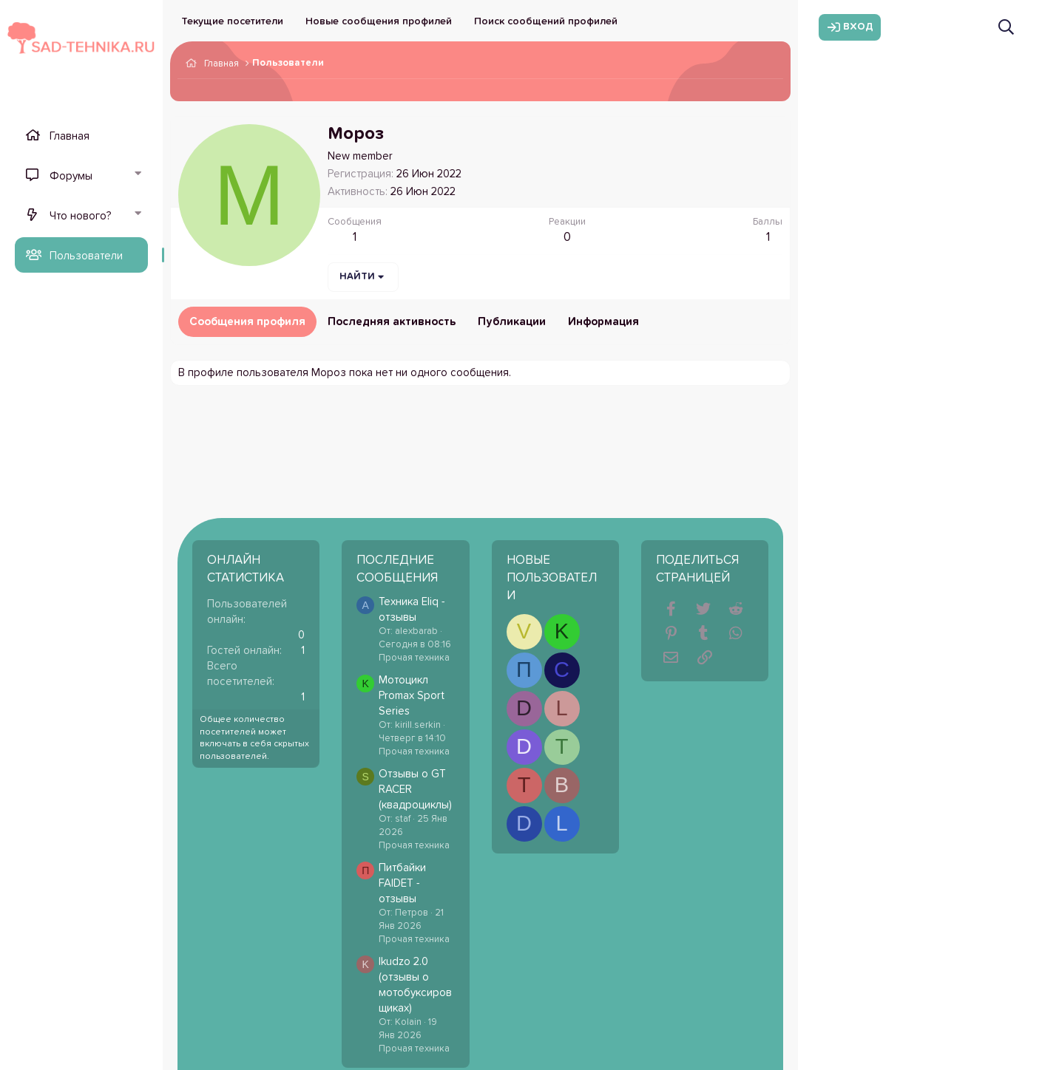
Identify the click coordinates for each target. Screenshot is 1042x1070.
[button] (137, 175)
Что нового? (80, 216)
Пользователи (86, 256)
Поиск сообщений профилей (546, 21)
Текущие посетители (232, 21)
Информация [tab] (603, 321)
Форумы (71, 176)
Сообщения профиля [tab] (247, 321)
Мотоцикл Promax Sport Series (411, 696)
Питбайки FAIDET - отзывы (402, 883)
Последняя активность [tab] (392, 321)
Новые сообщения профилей (378, 21)
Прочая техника (414, 658)
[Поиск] (1006, 27)
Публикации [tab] (512, 321)
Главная (69, 136)
